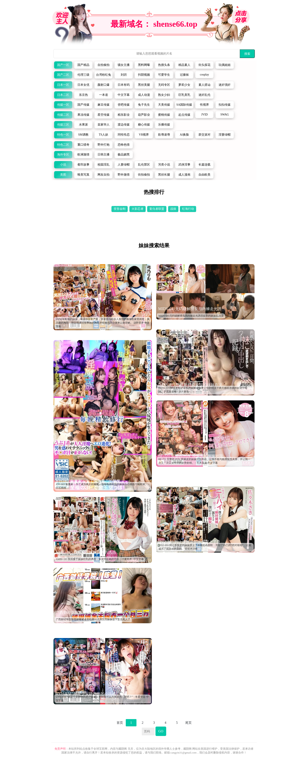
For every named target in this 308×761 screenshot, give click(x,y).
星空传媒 (104, 114)
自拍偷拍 (104, 65)
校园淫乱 (104, 164)
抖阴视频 (144, 74)
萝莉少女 (184, 84)
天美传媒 (164, 104)
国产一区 (63, 65)
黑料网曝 (144, 65)
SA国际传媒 (184, 104)
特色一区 (63, 134)
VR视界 (144, 134)
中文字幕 (124, 94)
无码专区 (164, 84)
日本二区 (63, 94)
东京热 (83, 94)
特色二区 (63, 144)
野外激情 (124, 174)
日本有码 (124, 84)
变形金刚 (120, 208)
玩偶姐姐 (225, 65)
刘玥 (124, 74)
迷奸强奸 (225, 84)
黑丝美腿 (144, 84)
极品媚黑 (124, 154)
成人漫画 (184, 174)
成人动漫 (144, 94)
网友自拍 (104, 174)
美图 (63, 174)
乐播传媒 (164, 124)
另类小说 (164, 164)
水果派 (83, 124)
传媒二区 (63, 114)
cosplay (204, 74)
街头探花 (204, 65)
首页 (120, 722)
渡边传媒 (124, 124)
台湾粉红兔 (103, 74)
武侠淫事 (184, 164)
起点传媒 (184, 114)
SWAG (224, 114)
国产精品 (83, 65)
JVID (204, 114)
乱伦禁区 (144, 164)
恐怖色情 (124, 144)
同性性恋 (124, 134)
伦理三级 (83, 74)
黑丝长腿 (164, 174)
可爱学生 (164, 74)
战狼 (173, 208)
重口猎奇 (83, 144)
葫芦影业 (144, 114)
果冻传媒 (83, 114)
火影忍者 (138, 208)
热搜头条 (164, 65)
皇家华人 (104, 124)
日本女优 (83, 84)
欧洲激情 (83, 154)
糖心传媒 (144, 124)
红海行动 (188, 208)
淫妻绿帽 (225, 134)
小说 (63, 164)
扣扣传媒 (225, 104)
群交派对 (204, 134)
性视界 (204, 104)
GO (160, 731)
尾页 (188, 722)
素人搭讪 (204, 84)
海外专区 (63, 154)
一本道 (103, 94)
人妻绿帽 (124, 164)
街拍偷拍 (144, 174)
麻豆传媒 (104, 104)
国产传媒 (83, 104)
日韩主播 (104, 154)
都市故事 (83, 164)
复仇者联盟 (156, 208)
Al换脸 (184, 134)
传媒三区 (63, 124)
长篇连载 (204, 164)
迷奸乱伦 (204, 94)
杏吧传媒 (124, 104)
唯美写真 (83, 174)
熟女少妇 (164, 94)
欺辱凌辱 (164, 134)
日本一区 (63, 84)
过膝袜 (184, 74)
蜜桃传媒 (164, 114)
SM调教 (83, 134)
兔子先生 (144, 104)
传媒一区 (63, 104)
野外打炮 (104, 144)
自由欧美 (204, 174)
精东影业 (124, 114)
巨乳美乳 (184, 94)
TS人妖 (103, 134)
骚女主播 (124, 65)
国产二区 (63, 74)
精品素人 (184, 65)
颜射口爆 (104, 84)
